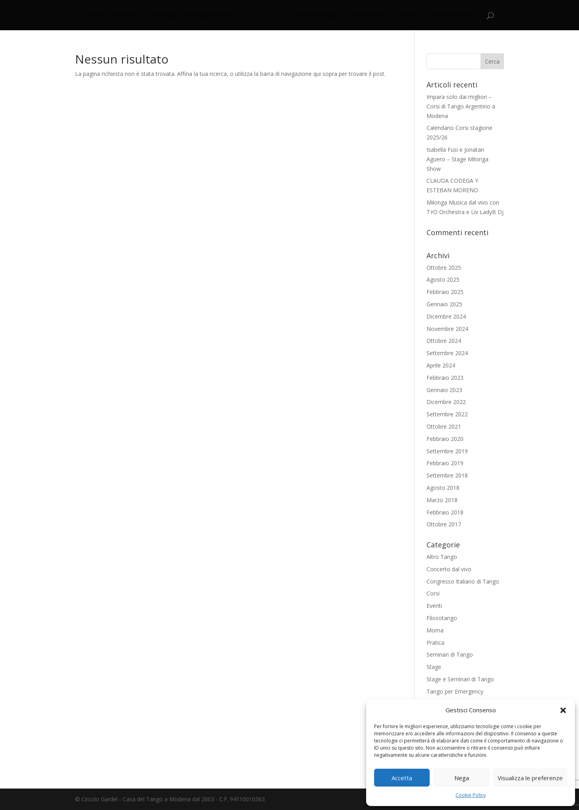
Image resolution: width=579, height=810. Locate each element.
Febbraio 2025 (445, 292)
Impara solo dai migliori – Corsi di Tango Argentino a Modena (461, 106)
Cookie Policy (470, 795)
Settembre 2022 (447, 414)
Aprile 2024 (441, 365)
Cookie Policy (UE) (451, 15)
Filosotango (442, 618)
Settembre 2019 (447, 451)
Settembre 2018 (447, 475)
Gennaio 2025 (444, 304)
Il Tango (165, 15)
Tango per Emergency (455, 691)
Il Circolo (124, 15)
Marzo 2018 (442, 500)
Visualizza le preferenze (530, 778)
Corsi (433, 593)
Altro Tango (442, 557)
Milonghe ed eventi (212, 15)
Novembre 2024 (447, 329)
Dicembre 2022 (446, 402)
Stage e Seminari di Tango (460, 679)
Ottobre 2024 (444, 340)
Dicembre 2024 (446, 316)
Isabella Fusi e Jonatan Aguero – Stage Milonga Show (457, 159)
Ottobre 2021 (444, 426)
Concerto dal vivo (449, 569)
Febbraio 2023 (445, 377)
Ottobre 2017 (444, 524)
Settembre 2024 (447, 353)
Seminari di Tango (450, 654)
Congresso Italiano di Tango (463, 581)
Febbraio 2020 (445, 439)
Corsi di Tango (314, 15)
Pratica (435, 642)
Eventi (434, 605)
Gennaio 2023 (444, 390)
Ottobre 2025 (444, 267)
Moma (435, 630)
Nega (461, 778)
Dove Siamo (368, 15)
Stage (434, 667)
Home (93, 15)
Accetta (402, 778)
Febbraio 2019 (445, 463)
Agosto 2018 (443, 487)
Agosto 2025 (443, 279)
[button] (563, 710)
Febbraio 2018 (445, 512)
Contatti (405, 15)
